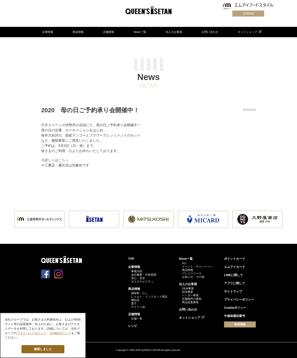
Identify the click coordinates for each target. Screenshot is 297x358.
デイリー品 (138, 307)
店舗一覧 (136, 318)
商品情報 (78, 32)
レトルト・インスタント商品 (149, 296)
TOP (131, 258)
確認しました (43, 349)
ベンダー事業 (190, 295)
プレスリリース (192, 273)
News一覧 (139, 32)
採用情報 (248, 13)
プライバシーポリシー (239, 299)
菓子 (134, 303)
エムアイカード (234, 267)
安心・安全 (138, 278)
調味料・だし (139, 293)
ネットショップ (247, 32)
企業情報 (47, 32)
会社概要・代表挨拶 (143, 274)
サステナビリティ (142, 281)
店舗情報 (108, 32)
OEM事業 (188, 288)
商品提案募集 (190, 302)
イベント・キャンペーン (197, 266)
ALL (184, 263)
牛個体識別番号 (234, 316)
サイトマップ (233, 291)
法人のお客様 (173, 32)
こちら (63, 160)
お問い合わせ (210, 32)
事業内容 (136, 271)
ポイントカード (234, 258)
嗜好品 (135, 300)
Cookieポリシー (235, 307)
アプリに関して (234, 283)
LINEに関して (233, 275)
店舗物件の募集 (192, 298)
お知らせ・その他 (193, 276)
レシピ (132, 325)
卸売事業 (187, 291)
